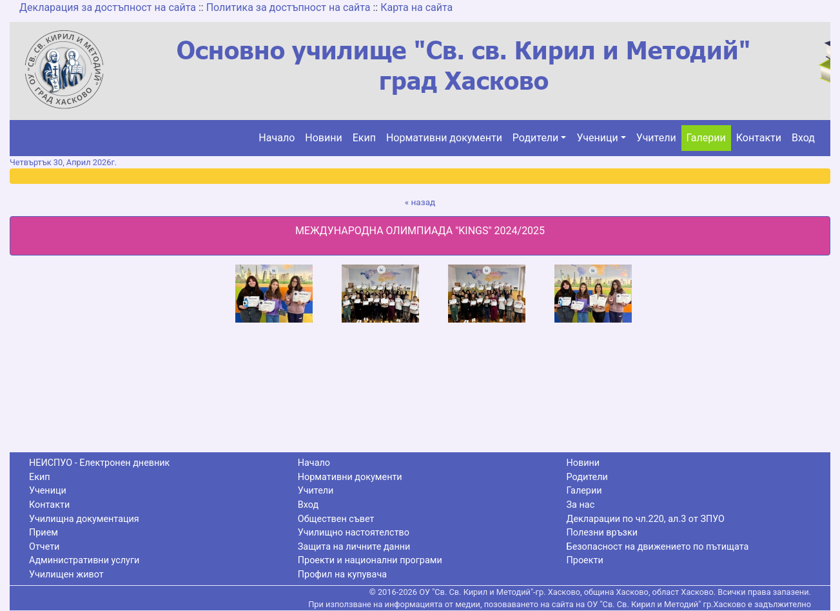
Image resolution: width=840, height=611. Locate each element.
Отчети (44, 546)
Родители (535, 138)
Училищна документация (84, 519)
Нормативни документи (444, 138)
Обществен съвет (336, 519)
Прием (43, 532)
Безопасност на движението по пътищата (658, 546)
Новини (323, 138)
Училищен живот (66, 574)
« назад (420, 202)
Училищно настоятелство (353, 532)
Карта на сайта (416, 7)
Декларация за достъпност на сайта (107, 7)
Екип (364, 138)
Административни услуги (84, 560)
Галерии (706, 138)
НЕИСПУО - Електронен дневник (99, 462)
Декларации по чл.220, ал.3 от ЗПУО (646, 519)
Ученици (597, 138)
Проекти (585, 560)
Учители (656, 138)
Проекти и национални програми (370, 560)
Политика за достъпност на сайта (288, 7)
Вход (803, 138)
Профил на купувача (342, 574)
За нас (581, 504)
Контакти (758, 138)
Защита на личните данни (354, 546)
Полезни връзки (602, 532)
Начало (277, 138)
